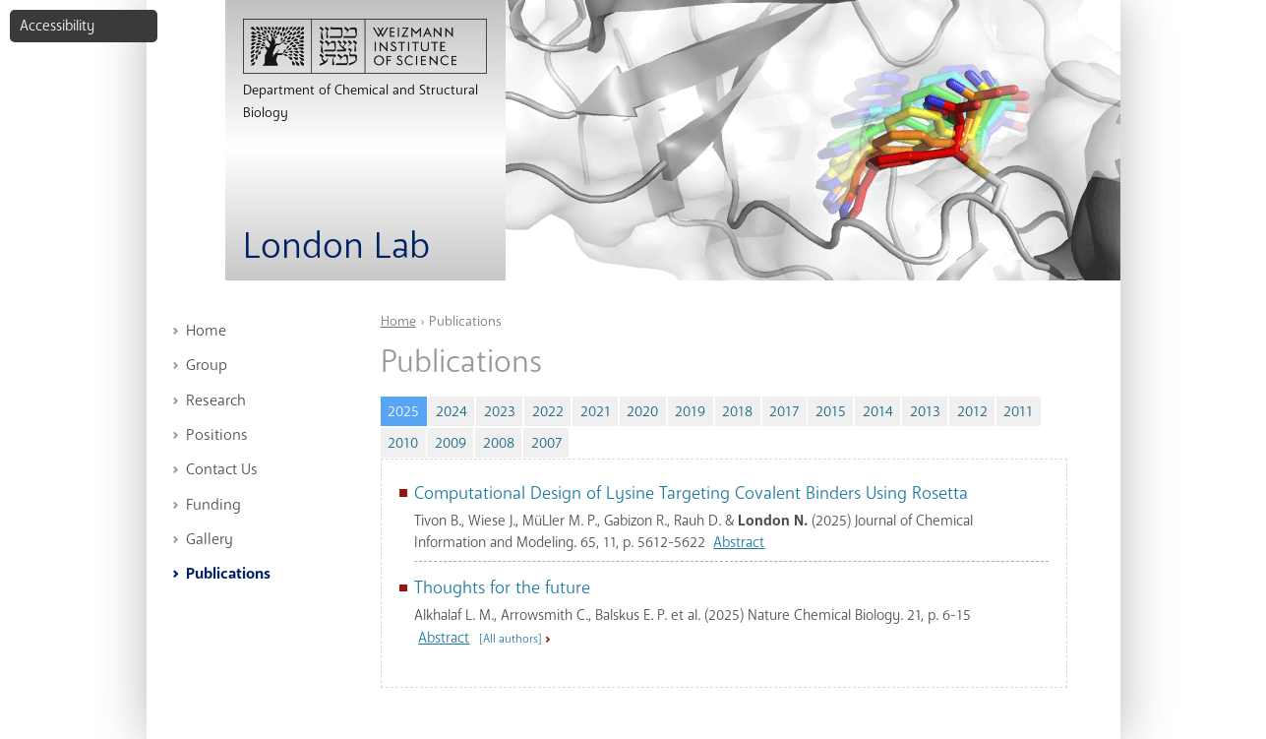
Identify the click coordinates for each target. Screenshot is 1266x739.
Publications (228, 574)
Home (206, 330)
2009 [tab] (450, 443)
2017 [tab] (784, 411)
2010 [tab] (403, 443)
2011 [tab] (1018, 411)
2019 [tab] (690, 411)
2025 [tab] (407, 409)
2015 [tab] (830, 411)
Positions (217, 435)
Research (216, 400)
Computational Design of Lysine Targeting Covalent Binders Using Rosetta (691, 493)
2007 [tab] (546, 443)
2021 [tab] (595, 411)
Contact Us (222, 469)
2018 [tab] (737, 411)
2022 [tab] (548, 411)
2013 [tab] (925, 411)
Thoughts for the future (502, 587)
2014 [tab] (878, 411)
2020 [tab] (642, 411)
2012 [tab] (972, 411)
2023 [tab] (499, 411)
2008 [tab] (498, 443)
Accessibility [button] (57, 25)
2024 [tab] (451, 411)
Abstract (738, 542)
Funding (213, 505)
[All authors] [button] (510, 639)
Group (206, 365)
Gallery (209, 539)
